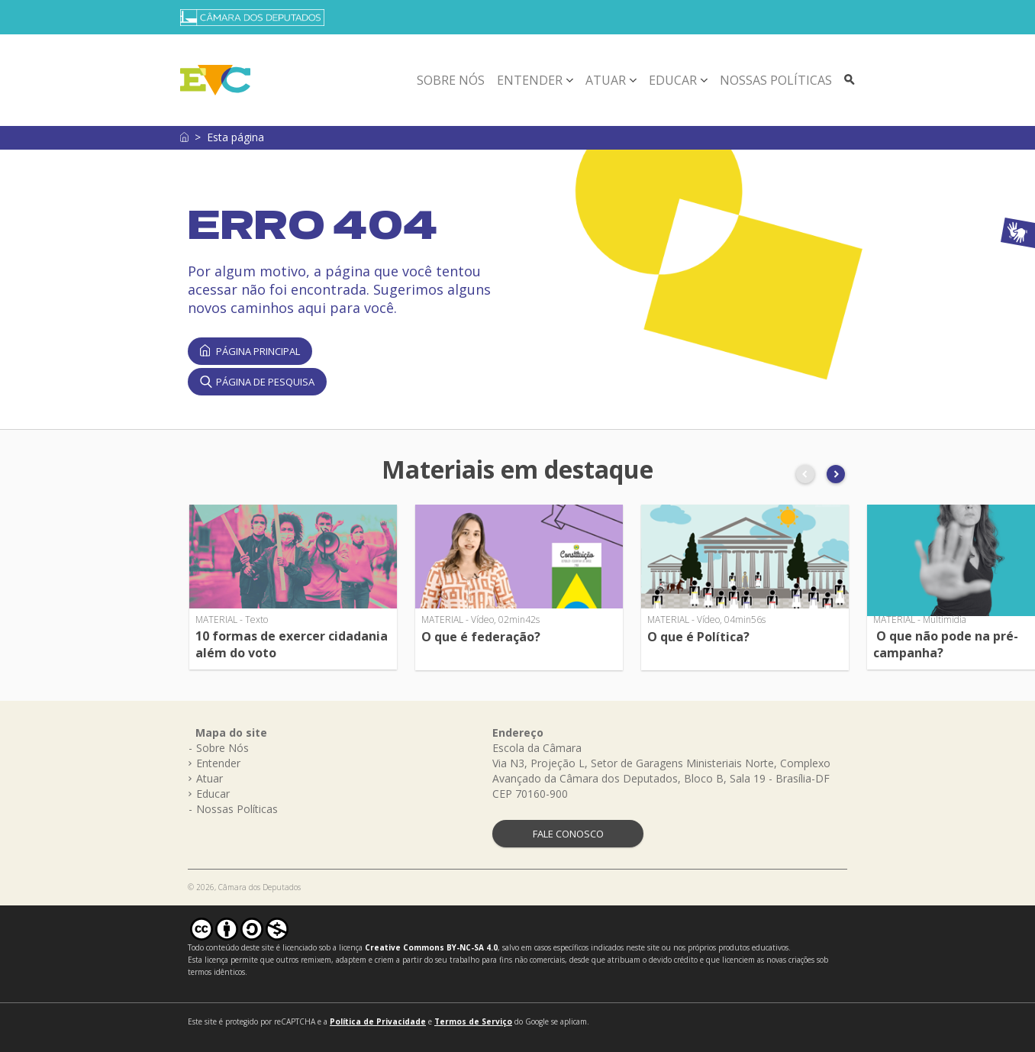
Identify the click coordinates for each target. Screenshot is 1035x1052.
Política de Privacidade (378, 1021)
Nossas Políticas (776, 80)
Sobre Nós (451, 80)
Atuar (605, 80)
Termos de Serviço (473, 1021)
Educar (673, 80)
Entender (530, 80)
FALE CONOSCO (568, 834)
